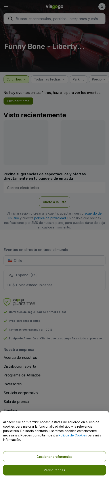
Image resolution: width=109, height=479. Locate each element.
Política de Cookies (73, 435)
